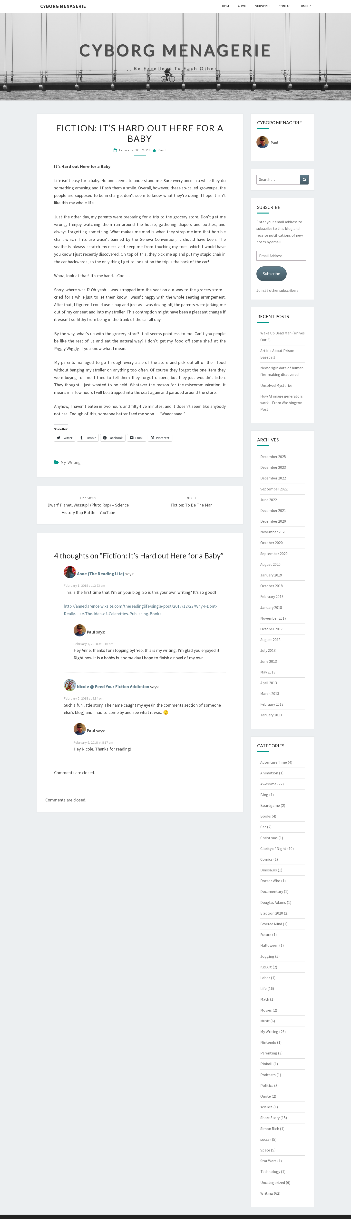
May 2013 (267, 672)
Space (265, 1150)
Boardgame (270, 805)
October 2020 (271, 542)
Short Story (270, 1117)
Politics (266, 1085)
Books (265, 816)
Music (265, 1020)
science (266, 1106)
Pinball (266, 1063)
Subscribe (263, 6)
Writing (266, 1193)
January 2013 (271, 714)
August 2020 (270, 564)
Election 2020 (271, 913)
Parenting (268, 1053)
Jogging (267, 956)
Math (264, 999)
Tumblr (305, 6)
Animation (269, 772)
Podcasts (268, 1074)
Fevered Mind (271, 923)
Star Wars (268, 1160)
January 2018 (271, 607)
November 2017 (273, 618)
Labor (265, 977)
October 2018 (271, 585)
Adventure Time (273, 762)
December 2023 (273, 467)
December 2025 (273, 456)
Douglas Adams (273, 902)
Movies (266, 1010)
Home (226, 6)
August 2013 (270, 639)
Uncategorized (272, 1182)
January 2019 (271, 575)
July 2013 (268, 650)
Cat (263, 826)
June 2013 (268, 661)
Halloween (269, 945)
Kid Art (266, 967)
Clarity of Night (273, 848)
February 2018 (271, 596)
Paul (161, 150)
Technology (270, 1171)
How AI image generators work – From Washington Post (281, 403)
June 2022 (268, 499)
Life (263, 988)
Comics (266, 859)
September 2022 (274, 489)
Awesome (268, 783)
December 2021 (273, 510)
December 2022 (273, 478)
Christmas (269, 837)
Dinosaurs (268, 870)
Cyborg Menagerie (63, 6)
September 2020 (274, 553)
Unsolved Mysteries (276, 385)
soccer (265, 1139)
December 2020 (273, 521)
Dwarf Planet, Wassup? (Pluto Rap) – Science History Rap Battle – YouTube (88, 505)
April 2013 (268, 682)
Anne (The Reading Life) (100, 574)
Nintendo (268, 1042)
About (243, 6)
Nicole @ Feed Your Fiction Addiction (113, 687)
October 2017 (271, 628)
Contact (285, 6)
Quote (265, 1096)
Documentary (271, 891)
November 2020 (273, 531)
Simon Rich (269, 1128)
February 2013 (271, 704)
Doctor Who (270, 880)
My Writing (70, 462)
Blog (264, 794)
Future (265, 934)
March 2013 (269, 693)
